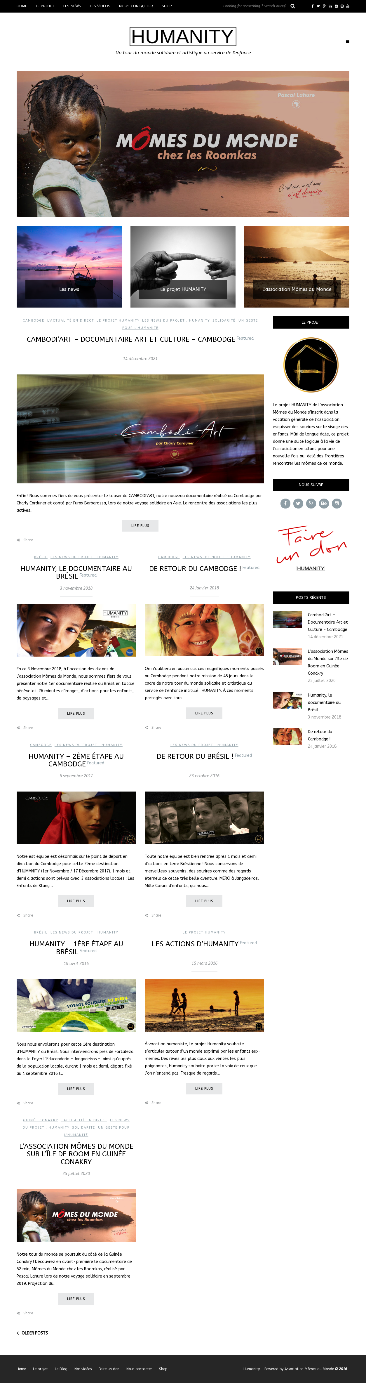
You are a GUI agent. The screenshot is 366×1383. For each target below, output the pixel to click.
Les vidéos (100, 6)
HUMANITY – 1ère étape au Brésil (76, 948)
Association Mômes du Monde (309, 1369)
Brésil (41, 557)
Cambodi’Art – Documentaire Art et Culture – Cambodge (140, 339)
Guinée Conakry (40, 1120)
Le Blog (61, 1369)
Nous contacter (136, 6)
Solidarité (224, 320)
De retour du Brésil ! (204, 756)
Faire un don (109, 1369)
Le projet (45, 6)
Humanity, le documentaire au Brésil (76, 572)
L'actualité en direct (70, 320)
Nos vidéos (83, 1369)
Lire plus (140, 526)
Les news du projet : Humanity (176, 320)
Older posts (35, 1333)
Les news (72, 6)
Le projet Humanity (118, 320)
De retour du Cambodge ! (204, 569)
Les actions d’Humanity (204, 944)
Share (25, 540)
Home (22, 6)
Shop (167, 6)
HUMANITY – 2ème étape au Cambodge (76, 760)
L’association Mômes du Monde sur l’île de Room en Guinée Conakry (76, 1154)
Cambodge (33, 320)
